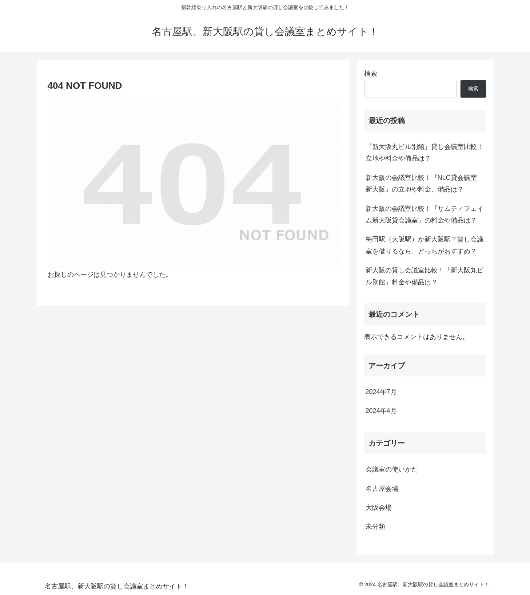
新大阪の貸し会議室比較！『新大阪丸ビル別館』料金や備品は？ (424, 276)
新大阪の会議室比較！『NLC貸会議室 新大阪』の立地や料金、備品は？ (421, 183)
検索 (370, 73)
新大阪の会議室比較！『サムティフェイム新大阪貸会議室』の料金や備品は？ (424, 214)
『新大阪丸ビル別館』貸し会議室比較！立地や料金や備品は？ (424, 152)
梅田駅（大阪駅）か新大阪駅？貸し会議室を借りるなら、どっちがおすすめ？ (424, 245)
